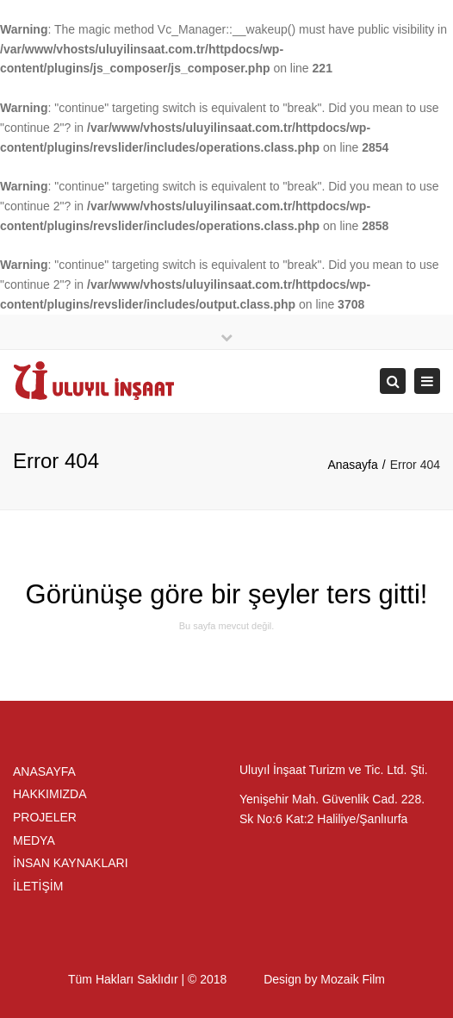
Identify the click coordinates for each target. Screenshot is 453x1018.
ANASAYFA (44, 771)
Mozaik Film (352, 979)
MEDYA (34, 840)
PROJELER (45, 817)
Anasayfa (352, 465)
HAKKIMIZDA (50, 794)
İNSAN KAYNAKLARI (70, 863)
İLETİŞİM (38, 886)
